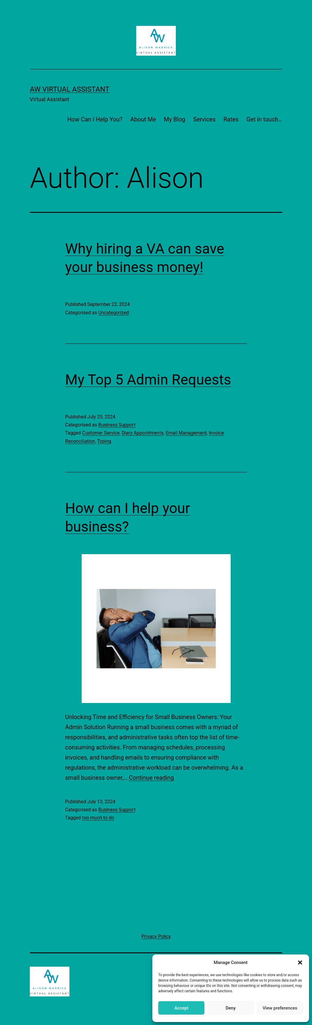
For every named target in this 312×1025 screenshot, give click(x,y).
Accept (181, 1008)
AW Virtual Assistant (69, 89)
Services (204, 119)
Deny (231, 1008)
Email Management (186, 433)
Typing (104, 441)
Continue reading (151, 777)
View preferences (280, 1008)
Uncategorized (113, 312)
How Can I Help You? (94, 119)
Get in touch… (264, 119)
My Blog (174, 119)
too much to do (98, 818)
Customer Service (100, 433)
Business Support (116, 425)
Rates (231, 119)
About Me (143, 119)
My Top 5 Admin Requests (148, 379)
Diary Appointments (143, 433)
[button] (300, 962)
